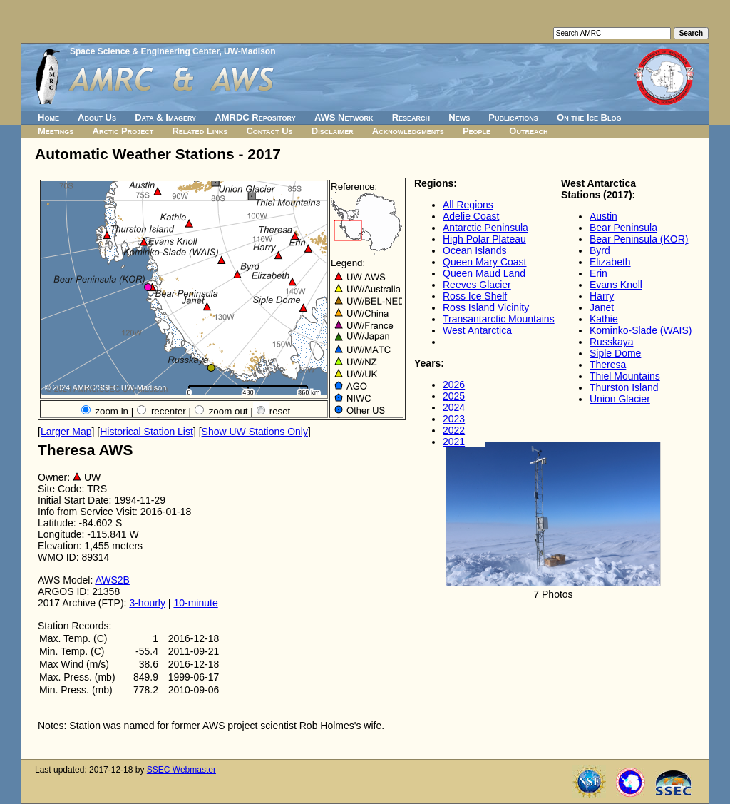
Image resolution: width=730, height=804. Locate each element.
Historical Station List (146, 431)
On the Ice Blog (589, 117)
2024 (454, 407)
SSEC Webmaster (181, 770)
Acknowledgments (408, 131)
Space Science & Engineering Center (144, 51)
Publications (513, 117)
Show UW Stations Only (255, 431)
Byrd (600, 250)
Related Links (199, 131)
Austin (603, 216)
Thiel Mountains (625, 376)
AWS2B (112, 580)
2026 (454, 384)
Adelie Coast (471, 216)
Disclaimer (333, 131)
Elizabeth (610, 262)
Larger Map (66, 431)
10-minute (195, 603)
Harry (602, 296)
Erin (598, 273)
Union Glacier (620, 398)
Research (411, 117)
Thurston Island (624, 387)
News (459, 117)
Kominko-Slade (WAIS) (641, 330)
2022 (454, 430)
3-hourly (147, 603)
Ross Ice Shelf (475, 296)
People (476, 131)
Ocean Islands (475, 250)
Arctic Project (123, 131)
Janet (602, 307)
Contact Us (269, 131)
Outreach (528, 131)
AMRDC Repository (255, 117)
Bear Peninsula (623, 227)
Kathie (604, 319)
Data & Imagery (165, 117)
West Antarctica (477, 330)
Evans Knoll (616, 284)
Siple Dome (615, 353)
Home (48, 117)
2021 (454, 441)
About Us (97, 117)
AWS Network (344, 117)
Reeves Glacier (477, 284)
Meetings (55, 131)
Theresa (608, 364)
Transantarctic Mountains (499, 319)
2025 (454, 396)
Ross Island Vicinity (486, 307)
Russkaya (611, 341)
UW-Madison (249, 51)
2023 (454, 418)
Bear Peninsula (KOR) (639, 239)
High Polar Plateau (484, 239)
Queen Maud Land (484, 273)
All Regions (468, 204)
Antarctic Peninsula (485, 227)
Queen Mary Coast (485, 262)
